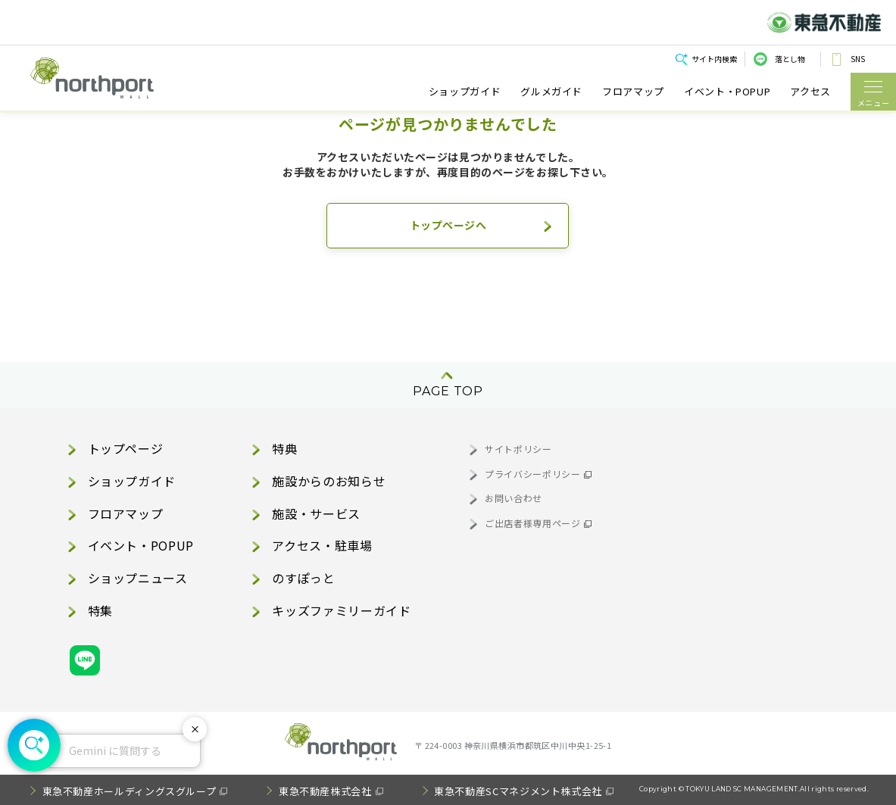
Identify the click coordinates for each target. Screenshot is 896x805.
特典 (284, 448)
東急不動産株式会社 (325, 791)
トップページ (126, 448)
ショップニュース (138, 578)
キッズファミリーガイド (341, 610)
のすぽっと (303, 578)
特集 (100, 610)
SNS (858, 58)
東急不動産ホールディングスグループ (129, 791)
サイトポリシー (518, 448)
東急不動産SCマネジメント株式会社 (518, 791)
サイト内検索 (714, 58)
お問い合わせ (513, 497)
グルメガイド (551, 91)
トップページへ (448, 224)
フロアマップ (633, 91)
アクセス (810, 91)
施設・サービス (316, 513)
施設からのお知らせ (329, 481)
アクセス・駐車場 (322, 545)
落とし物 (790, 58)
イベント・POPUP (727, 91)
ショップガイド (465, 91)
